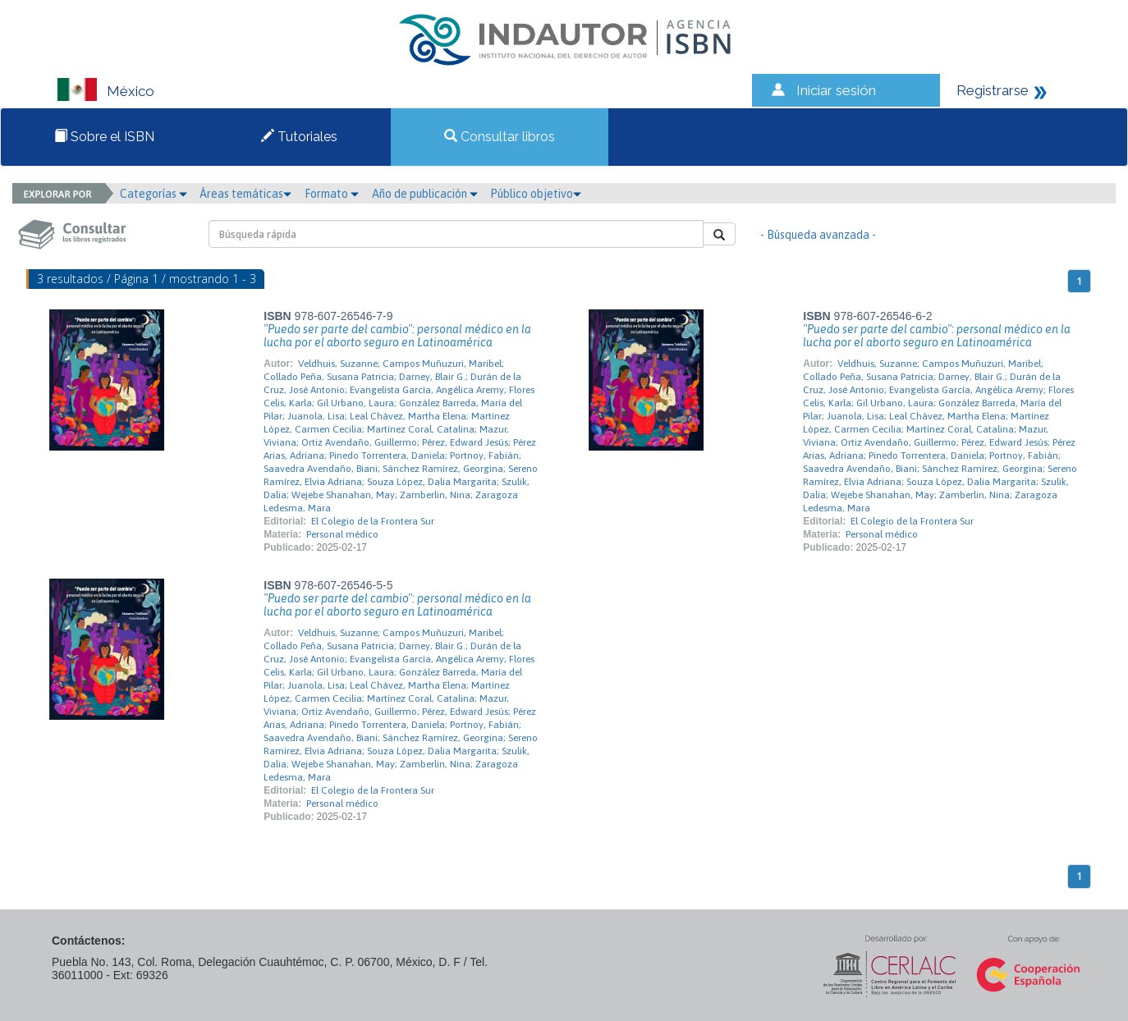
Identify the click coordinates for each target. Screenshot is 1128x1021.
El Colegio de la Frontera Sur (372, 521)
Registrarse (992, 90)
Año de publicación (425, 193)
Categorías (153, 193)
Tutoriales (299, 136)
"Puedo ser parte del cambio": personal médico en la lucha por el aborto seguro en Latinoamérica (397, 336)
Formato (332, 193)
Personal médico (342, 534)
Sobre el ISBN (104, 136)
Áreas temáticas (245, 193)
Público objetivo (535, 193)
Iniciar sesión (836, 90)
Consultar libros (499, 136)
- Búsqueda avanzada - (818, 234)
